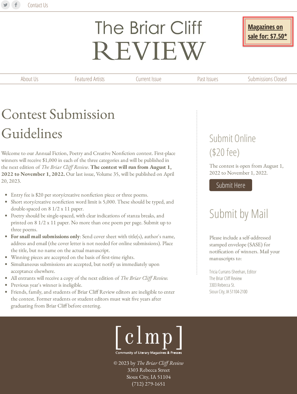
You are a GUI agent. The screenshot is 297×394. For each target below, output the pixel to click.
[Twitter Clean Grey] (5, 4)
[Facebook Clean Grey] (15, 4)
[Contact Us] (44, 5)
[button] (267, 31)
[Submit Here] (230, 185)
